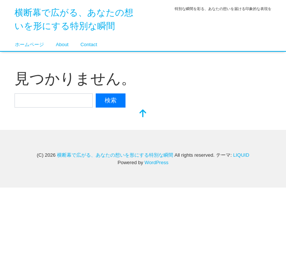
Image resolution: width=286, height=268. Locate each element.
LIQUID (241, 155)
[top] (143, 114)
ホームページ (29, 44)
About (62, 44)
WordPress (156, 162)
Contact (88, 44)
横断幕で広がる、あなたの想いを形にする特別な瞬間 (115, 155)
